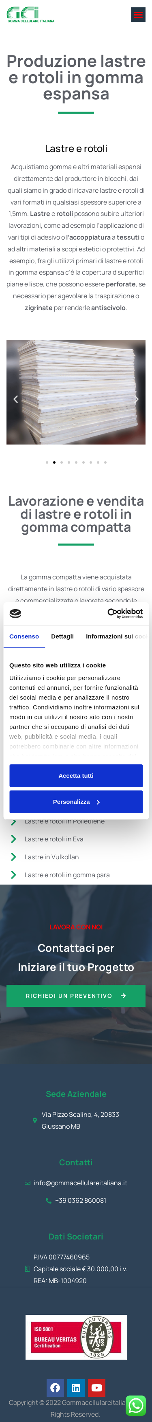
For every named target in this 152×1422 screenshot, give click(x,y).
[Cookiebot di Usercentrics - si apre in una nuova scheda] (108, 613)
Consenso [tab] (24, 636)
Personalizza (76, 801)
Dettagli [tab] (62, 636)
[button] (138, 14)
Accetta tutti (76, 775)
